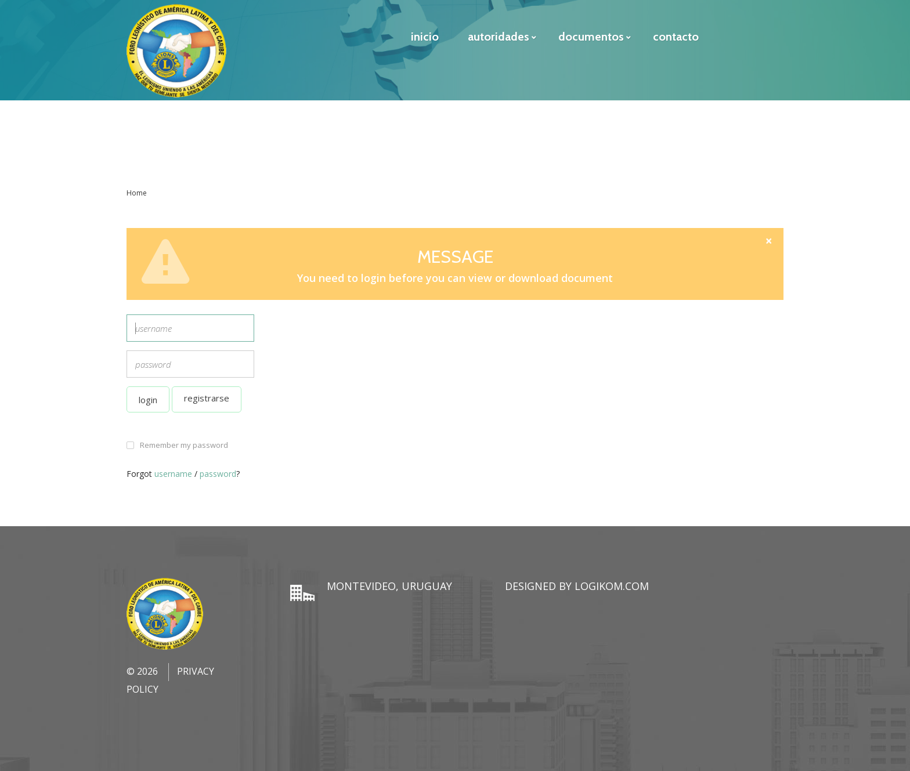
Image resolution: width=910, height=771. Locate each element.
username (173, 473)
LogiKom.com (612, 586)
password (218, 473)
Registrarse (206, 398)
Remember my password (184, 445)
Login (148, 400)
